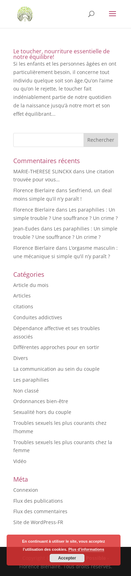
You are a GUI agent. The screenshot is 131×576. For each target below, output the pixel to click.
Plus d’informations (86, 549)
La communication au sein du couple (56, 369)
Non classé (26, 390)
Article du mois (31, 285)
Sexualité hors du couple (42, 412)
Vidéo (19, 461)
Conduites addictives (37, 317)
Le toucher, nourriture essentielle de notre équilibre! (61, 54)
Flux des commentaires (40, 511)
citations (23, 306)
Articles (22, 295)
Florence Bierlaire (33, 190)
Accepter (67, 558)
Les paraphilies (31, 379)
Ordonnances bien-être (40, 401)
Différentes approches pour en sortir (56, 347)
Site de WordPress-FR (38, 522)
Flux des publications (38, 500)
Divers (20, 358)
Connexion (25, 490)
